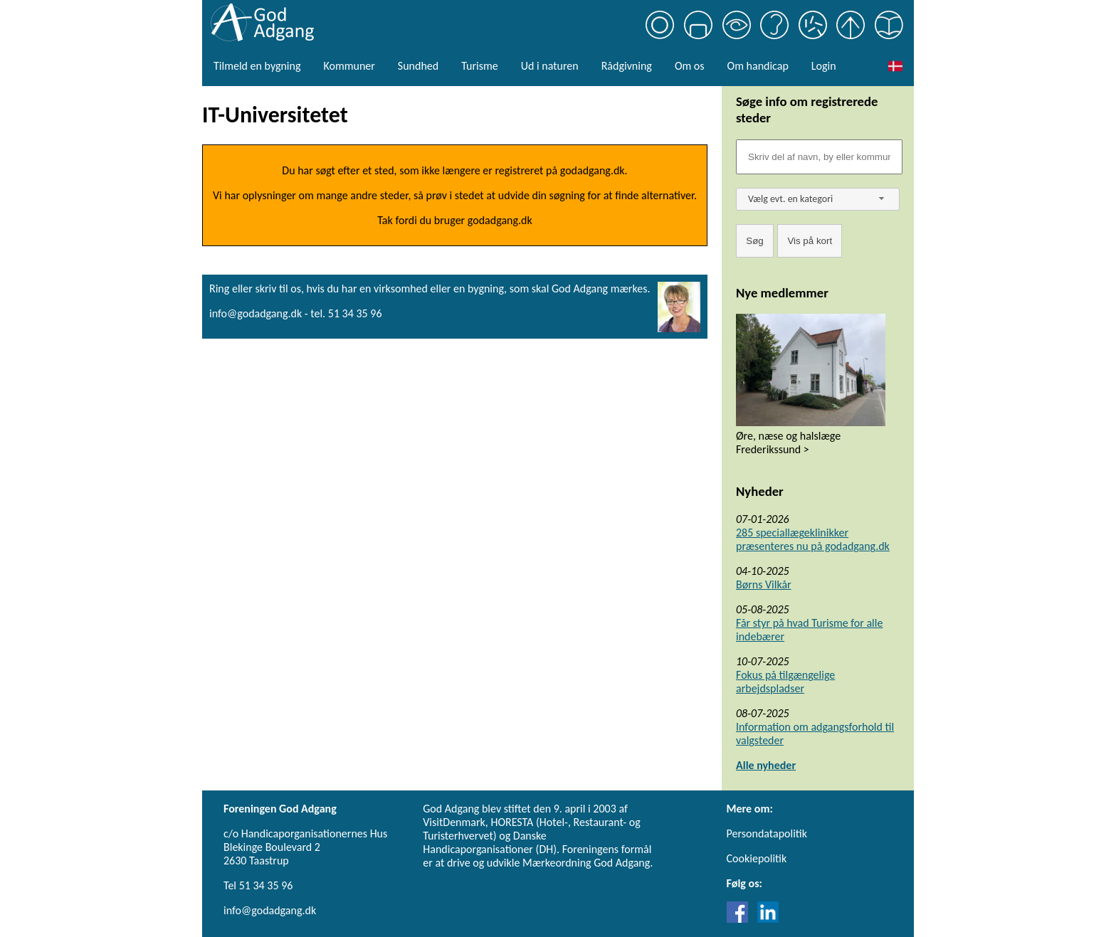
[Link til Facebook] (741, 919)
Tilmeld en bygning (257, 66)
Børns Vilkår (763, 584)
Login (823, 66)
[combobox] (818, 199)
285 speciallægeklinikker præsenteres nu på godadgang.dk (813, 539)
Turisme (479, 66)
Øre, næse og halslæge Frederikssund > (788, 442)
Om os (690, 66)
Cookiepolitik (757, 858)
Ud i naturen (550, 66)
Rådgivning (626, 66)
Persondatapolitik (767, 833)
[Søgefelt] (819, 156)
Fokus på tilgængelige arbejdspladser (785, 681)
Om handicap (758, 66)
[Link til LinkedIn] (768, 919)
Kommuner (348, 66)
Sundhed (418, 66)
